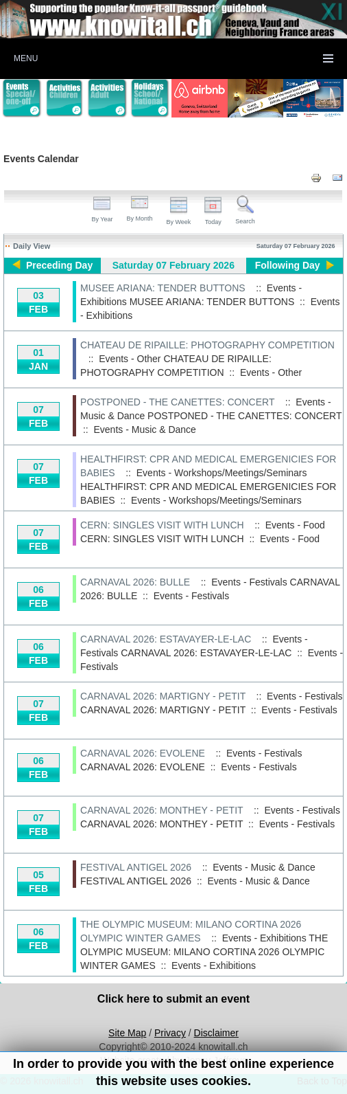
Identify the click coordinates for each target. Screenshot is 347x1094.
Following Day (287, 265)
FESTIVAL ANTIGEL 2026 (135, 867)
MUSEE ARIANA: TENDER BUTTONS (163, 287)
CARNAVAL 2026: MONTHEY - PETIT (161, 810)
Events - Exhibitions (213, 965)
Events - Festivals (191, 595)
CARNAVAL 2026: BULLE (135, 582)
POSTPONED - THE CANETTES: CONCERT (177, 402)
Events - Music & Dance (145, 429)
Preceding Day (59, 265)
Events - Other (271, 372)
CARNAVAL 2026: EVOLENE (142, 753)
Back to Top (322, 1080)
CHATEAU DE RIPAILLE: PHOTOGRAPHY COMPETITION (207, 344)
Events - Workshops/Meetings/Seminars (216, 500)
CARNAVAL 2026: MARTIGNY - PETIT (163, 696)
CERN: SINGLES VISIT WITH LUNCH (162, 525)
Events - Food (290, 538)
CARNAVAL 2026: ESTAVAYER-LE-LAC (165, 639)
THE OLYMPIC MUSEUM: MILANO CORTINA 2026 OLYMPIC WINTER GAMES (204, 952)
